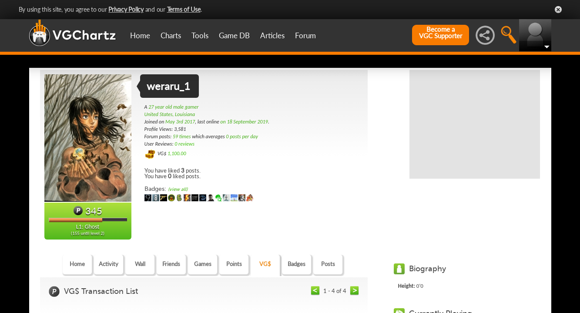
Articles (272, 35)
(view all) (178, 189)
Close (558, 9)
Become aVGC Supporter (440, 32)
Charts (171, 35)
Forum (305, 35)
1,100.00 (177, 153)
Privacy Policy (126, 9)
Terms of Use (184, 9)
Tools (199, 35)
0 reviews (184, 144)
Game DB (234, 35)
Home (140, 35)
